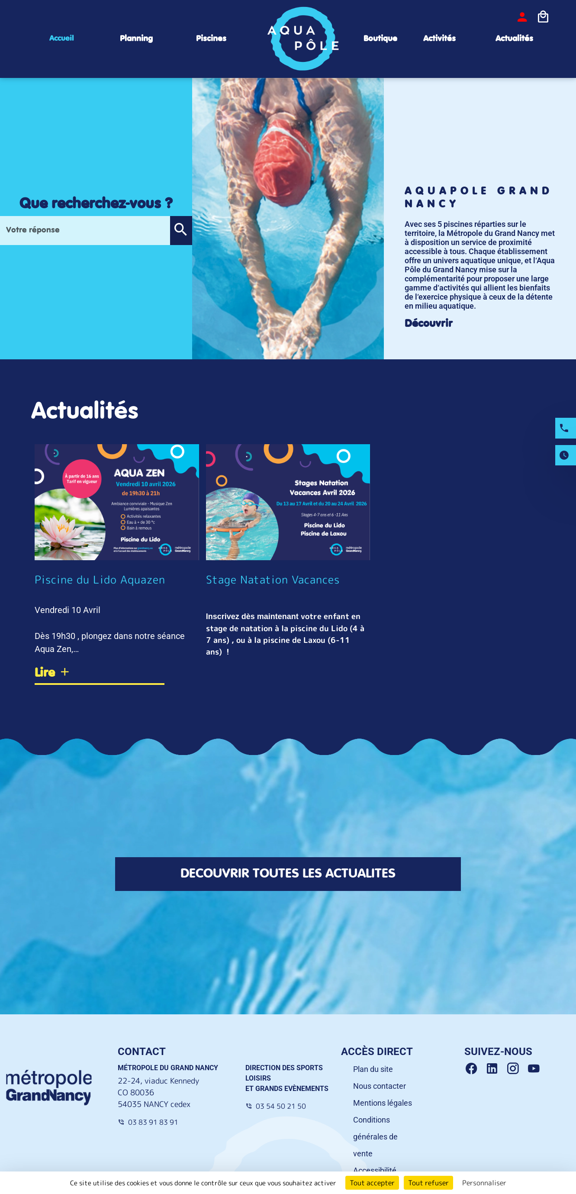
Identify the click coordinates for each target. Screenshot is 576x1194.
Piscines (211, 39)
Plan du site (373, 1071)
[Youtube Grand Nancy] (535, 1071)
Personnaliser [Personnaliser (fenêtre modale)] (484, 1183)
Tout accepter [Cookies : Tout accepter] (372, 1183)
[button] (181, 230)
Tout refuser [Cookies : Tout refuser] (428, 1183)
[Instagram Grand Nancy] (516, 1071)
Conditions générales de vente (375, 1138)
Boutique (380, 39)
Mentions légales (382, 1105)
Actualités (514, 39)
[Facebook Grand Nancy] (474, 1071)
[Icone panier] (543, 16)
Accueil (61, 38)
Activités (439, 39)
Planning (136, 39)
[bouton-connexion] (522, 16)
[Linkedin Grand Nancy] (495, 1071)
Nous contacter (379, 1088)
